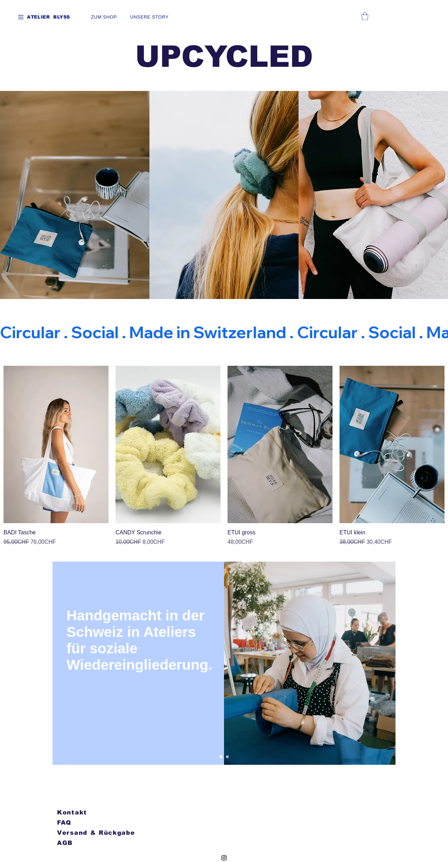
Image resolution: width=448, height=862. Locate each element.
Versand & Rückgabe (96, 832)
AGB (65, 843)
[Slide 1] (221, 757)
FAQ (64, 822)
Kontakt (72, 812)
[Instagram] (223, 857)
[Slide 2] (227, 757)
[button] (20, 17)
